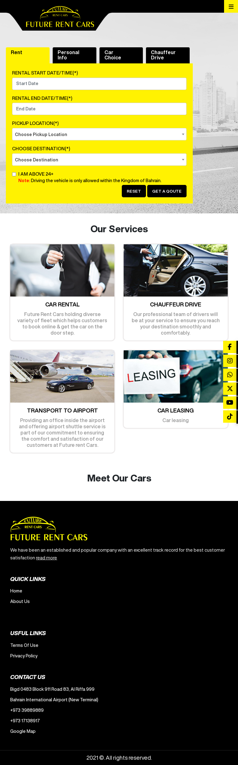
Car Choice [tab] (112, 55)
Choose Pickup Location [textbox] (41, 134)
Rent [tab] (16, 52)
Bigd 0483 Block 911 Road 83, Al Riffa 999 (52, 689)
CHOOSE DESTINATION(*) (41, 148)
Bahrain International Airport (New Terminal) (54, 700)
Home (16, 591)
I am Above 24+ (102, 178)
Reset (134, 191)
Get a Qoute (167, 191)
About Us (20, 601)
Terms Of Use (24, 645)
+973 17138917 (25, 721)
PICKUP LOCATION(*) (35, 123)
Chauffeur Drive (163, 55)
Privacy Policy (23, 656)
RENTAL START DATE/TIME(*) (45, 73)
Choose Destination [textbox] (36, 160)
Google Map (23, 731)
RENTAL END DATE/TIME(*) (42, 98)
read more (46, 557)
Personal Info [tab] (68, 55)
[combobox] (99, 134)
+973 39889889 (27, 710)
